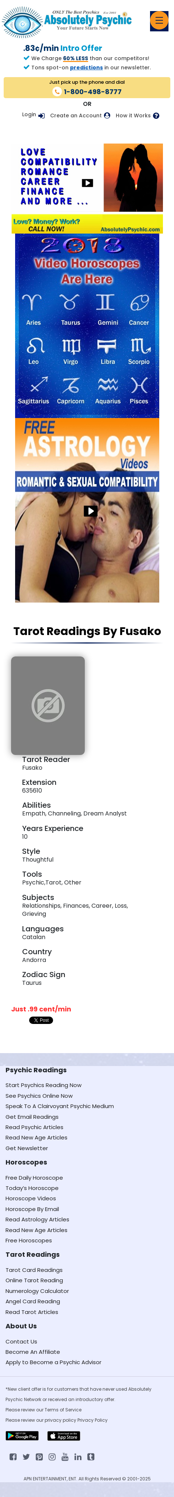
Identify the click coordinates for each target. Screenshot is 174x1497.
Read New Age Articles (36, 1137)
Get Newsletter (27, 1148)
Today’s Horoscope (32, 1188)
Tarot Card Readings (34, 1270)
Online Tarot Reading (34, 1280)
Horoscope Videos (31, 1198)
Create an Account (76, 115)
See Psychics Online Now (39, 1096)
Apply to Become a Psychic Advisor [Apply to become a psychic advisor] (53, 1362)
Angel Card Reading (33, 1301)
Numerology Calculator (37, 1291)
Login (29, 114)
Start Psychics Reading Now (43, 1085)
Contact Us (21, 1341)
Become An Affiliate (33, 1352)
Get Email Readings (32, 1117)
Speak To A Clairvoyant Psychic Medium (60, 1106)
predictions (86, 67)
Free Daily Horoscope (34, 1178)
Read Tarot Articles (32, 1312)
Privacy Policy (92, 1420)
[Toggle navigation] (159, 20)
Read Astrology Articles (37, 1219)
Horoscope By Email (32, 1209)
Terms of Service (63, 1410)
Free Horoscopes (29, 1240)
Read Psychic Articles (34, 1127)
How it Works (133, 115)
